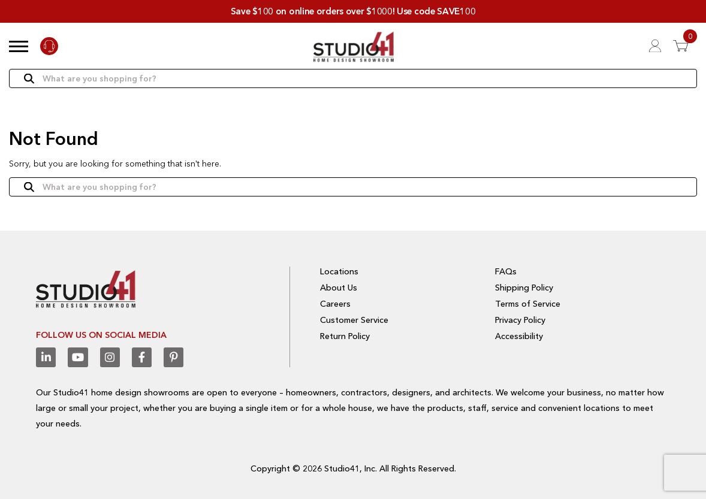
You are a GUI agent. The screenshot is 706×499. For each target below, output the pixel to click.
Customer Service (354, 319)
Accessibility (519, 335)
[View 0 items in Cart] (685, 45)
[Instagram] (109, 357)
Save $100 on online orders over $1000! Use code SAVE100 (353, 11)
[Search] (353, 79)
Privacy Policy (520, 319)
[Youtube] (78, 357)
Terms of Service (527, 303)
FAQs (505, 271)
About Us (338, 287)
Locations (339, 271)
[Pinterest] (173, 357)
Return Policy (345, 335)
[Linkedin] (46, 357)
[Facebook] (141, 357)
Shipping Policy (524, 287)
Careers (335, 303)
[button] (18, 46)
